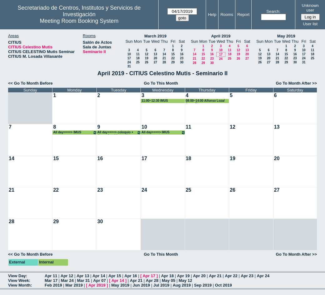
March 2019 (155, 36)
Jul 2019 (161, 285)
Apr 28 (152, 280)
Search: (273, 11)
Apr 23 (247, 275)
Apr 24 (263, 275)
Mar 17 (51, 280)
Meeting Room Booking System (79, 21)
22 (173, 58)
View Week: (19, 280)
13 (155, 54)
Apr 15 (114, 275)
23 (181, 58)
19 (146, 58)
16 (181, 54)
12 (146, 54)
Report (243, 14)
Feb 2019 (53, 285)
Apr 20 (199, 275)
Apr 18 (167, 275)
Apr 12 (67, 275)
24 (129, 62)
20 (155, 58)
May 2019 (286, 36)
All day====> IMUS (75, 132)
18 (138, 58)
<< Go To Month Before (30, 83)
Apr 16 (130, 275)
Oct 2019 (223, 285)
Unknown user (310, 7)
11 (138, 54)
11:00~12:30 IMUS (154, 100)
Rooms (226, 14)
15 (173, 54)
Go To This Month (161, 83)
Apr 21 (215, 275)
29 (173, 62)
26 (146, 62)
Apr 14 (98, 275)
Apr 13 (82, 275)
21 (164, 58)
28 (164, 62)
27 (155, 62)
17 (129, 58)
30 (181, 62)
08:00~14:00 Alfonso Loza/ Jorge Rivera (205, 101)
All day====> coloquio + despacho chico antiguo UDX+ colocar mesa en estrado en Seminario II (119, 132)
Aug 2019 (182, 285)
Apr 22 (231, 275)
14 (164, 54)
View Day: (17, 275)
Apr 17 (149, 275)
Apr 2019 (97, 285)
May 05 (168, 280)
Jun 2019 (141, 285)
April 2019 (220, 36)
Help (212, 14)
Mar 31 (83, 280)
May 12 (185, 280)
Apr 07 (99, 280)
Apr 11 (51, 275)
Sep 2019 (203, 285)
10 (129, 54)
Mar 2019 (74, 285)
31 (129, 66)
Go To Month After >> (296, 83)
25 (138, 62)
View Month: (20, 285)
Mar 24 (67, 280)
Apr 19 (183, 275)
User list (310, 24)
